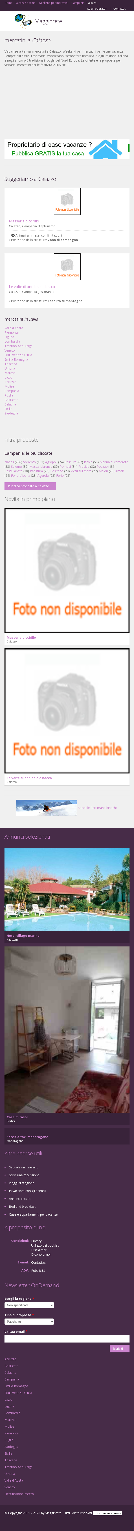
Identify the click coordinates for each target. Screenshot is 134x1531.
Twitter (26, 1522)
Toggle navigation (8, 22)
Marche (9, 373)
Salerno (16, 466)
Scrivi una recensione (24, 1175)
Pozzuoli (103, 466)
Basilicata (11, 400)
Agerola (43, 475)
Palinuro (71, 462)
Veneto (9, 350)
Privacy (36, 1241)
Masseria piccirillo (24, 221)
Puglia (8, 395)
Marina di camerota (114, 462)
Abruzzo (10, 382)
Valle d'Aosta (13, 328)
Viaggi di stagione (21, 1183)
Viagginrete (48, 21)
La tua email (15, 1331)
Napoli (9, 462)
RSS (37, 1522)
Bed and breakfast (22, 1206)
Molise (9, 386)
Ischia (88, 462)
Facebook (5, 1522)
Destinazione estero (19, 1494)
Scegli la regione (19, 1298)
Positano (56, 471)
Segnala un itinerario (24, 1167)
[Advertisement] (67, 103)
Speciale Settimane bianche (67, 808)
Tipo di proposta (19, 1315)
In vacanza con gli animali (27, 1191)
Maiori (103, 471)
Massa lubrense (40, 466)
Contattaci (119, 8)
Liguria (9, 337)
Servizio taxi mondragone (27, 1137)
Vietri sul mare (81, 471)
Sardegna (11, 413)
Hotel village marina (23, 935)
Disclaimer (38, 1250)
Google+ (15, 1522)
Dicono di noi (41, 1254)
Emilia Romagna (16, 359)
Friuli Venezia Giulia (18, 355)
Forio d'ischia (20, 475)
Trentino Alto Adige (18, 346)
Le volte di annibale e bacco (32, 286)
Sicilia (8, 409)
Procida (83, 466)
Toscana (10, 364)
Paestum (36, 471)
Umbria (9, 368)
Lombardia (12, 341)
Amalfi (120, 471)
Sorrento (29, 462)
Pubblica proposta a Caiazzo (28, 486)
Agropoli (51, 462)
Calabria (10, 404)
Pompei (65, 466)
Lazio (8, 377)
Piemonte (11, 332)
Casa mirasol (17, 1117)
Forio (60, 475)
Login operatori (97, 8)
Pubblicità (38, 1270)
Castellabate (13, 471)
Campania (11, 391)
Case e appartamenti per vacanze (33, 1214)
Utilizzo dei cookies (45, 1245)
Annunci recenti (20, 1198)
